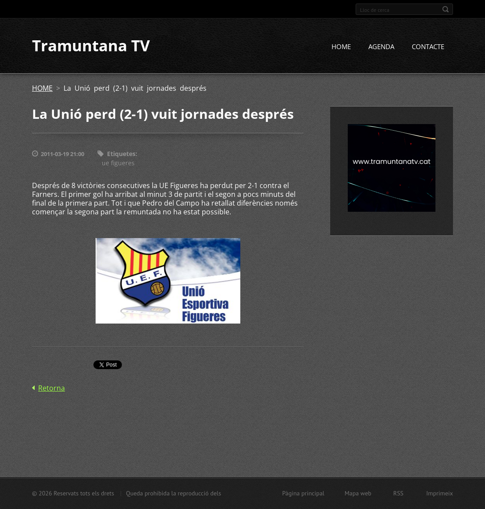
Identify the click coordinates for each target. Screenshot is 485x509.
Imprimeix (439, 493)
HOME (341, 47)
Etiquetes (121, 154)
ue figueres (118, 163)
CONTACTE (428, 47)
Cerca (445, 9)
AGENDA (381, 47)
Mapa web (358, 493)
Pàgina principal (303, 493)
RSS (398, 493)
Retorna (51, 388)
